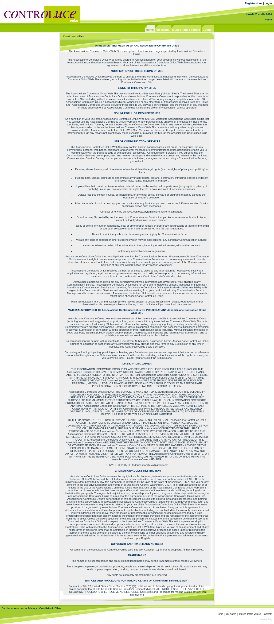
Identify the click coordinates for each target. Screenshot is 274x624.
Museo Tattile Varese (250, 614)
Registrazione (253, 3)
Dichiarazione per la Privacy (19, 608)
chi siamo (231, 614)
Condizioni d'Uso (50, 608)
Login (268, 3)
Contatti (268, 614)
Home (268, 19)
